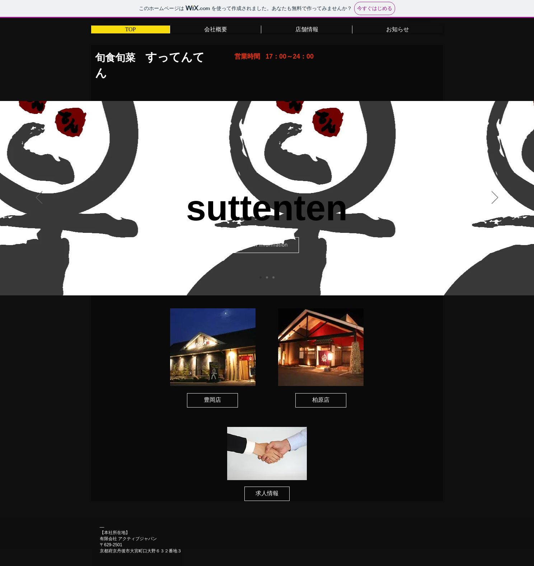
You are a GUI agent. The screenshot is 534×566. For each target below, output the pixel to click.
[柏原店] (320, 400)
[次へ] (495, 198)
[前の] (39, 198)
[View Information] (266, 245)
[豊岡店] (212, 400)
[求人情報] (267, 494)
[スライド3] (273, 277)
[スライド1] (260, 277)
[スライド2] (267, 277)
